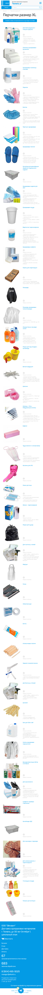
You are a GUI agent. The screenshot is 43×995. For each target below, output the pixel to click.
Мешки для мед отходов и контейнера (30, 347)
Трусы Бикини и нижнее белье (31, 446)
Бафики (25, 426)
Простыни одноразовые (29, 127)
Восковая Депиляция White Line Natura (30, 763)
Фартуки (25, 564)
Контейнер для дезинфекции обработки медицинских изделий (31, 168)
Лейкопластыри (27, 604)
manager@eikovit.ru (8, 974)
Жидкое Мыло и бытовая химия (30, 327)
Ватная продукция (28, 366)
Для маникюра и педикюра (30, 841)
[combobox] (27, 7)
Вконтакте (7, 939)
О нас (3, 946)
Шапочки (25, 386)
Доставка (5, 949)
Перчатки (25, 87)
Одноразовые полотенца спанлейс (29, 68)
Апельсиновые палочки (29, 643)
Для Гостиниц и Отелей (29, 683)
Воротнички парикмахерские (31, 227)
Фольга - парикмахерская (30, 505)
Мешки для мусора (28, 525)
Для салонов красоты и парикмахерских (29, 861)
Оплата (4, 952)
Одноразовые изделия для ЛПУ (30, 187)
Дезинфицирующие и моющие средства (29, 28)
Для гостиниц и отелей (29, 544)
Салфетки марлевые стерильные (28, 802)
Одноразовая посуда (28, 207)
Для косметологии (28, 782)
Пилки (24, 584)
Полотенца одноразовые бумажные (29, 48)
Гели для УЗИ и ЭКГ (28, 722)
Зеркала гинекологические (30, 663)
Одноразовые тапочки (29, 147)
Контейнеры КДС (27, 821)
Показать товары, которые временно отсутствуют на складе (20, 20)
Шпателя (25, 703)
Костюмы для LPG (28, 465)
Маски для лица (27, 485)
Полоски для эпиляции (29, 901)
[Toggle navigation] (40, 3)
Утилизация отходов (28, 881)
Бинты (24, 623)
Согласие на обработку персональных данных (26, 985)
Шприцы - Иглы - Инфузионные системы (29, 407)
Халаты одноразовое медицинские (28, 743)
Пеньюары (26, 287)
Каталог (6, 7)
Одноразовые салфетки (29, 247)
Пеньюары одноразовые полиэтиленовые (29, 308)
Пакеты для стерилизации (30, 267)
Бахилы (25, 107)
